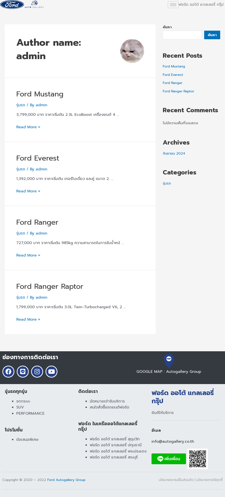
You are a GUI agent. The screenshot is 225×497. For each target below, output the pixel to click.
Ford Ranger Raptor (49, 286)
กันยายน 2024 (175, 153)
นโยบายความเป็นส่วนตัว (177, 479)
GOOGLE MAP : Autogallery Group (168, 370)
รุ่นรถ (20, 105)
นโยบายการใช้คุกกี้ (210, 479)
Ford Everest (37, 158)
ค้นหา (167, 27)
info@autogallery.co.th (173, 441)
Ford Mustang (39, 94)
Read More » (28, 127)
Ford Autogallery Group (66, 479)
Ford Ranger (37, 222)
